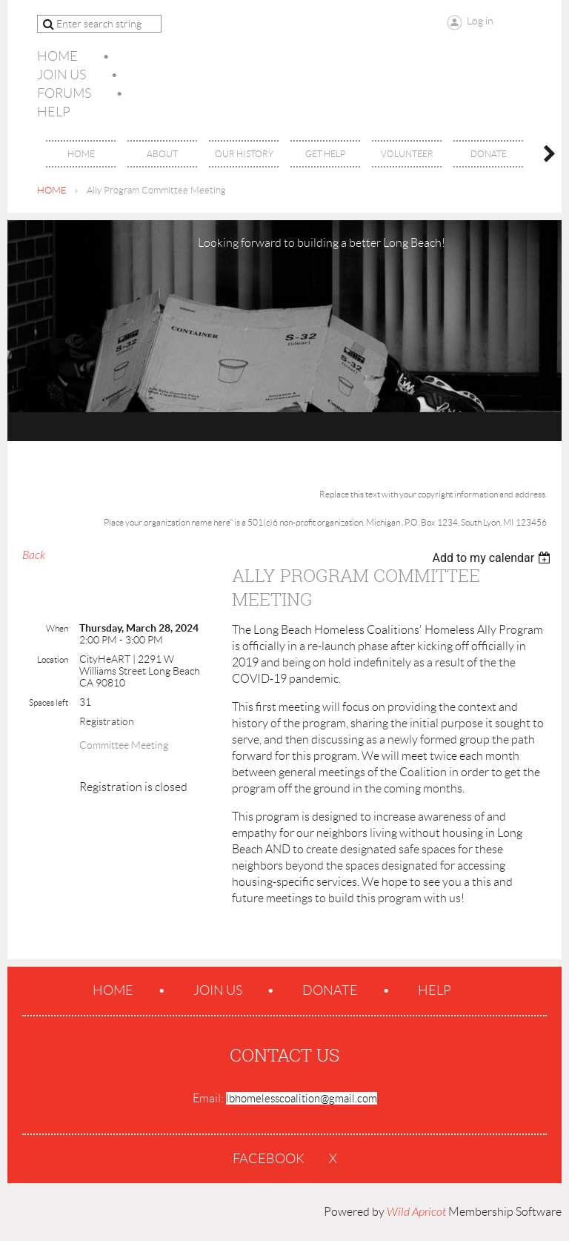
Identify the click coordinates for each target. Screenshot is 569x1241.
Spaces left (48, 702)
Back (33, 555)
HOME (52, 190)
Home (57, 56)
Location (52, 659)
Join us (61, 74)
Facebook (269, 1158)
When (57, 628)
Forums (64, 93)
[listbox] (493, 558)
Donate (330, 990)
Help (53, 112)
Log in (480, 21)
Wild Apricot (416, 1212)
